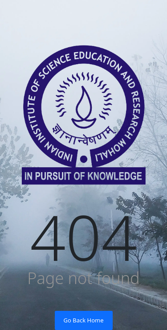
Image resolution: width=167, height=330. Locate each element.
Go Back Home (84, 320)
